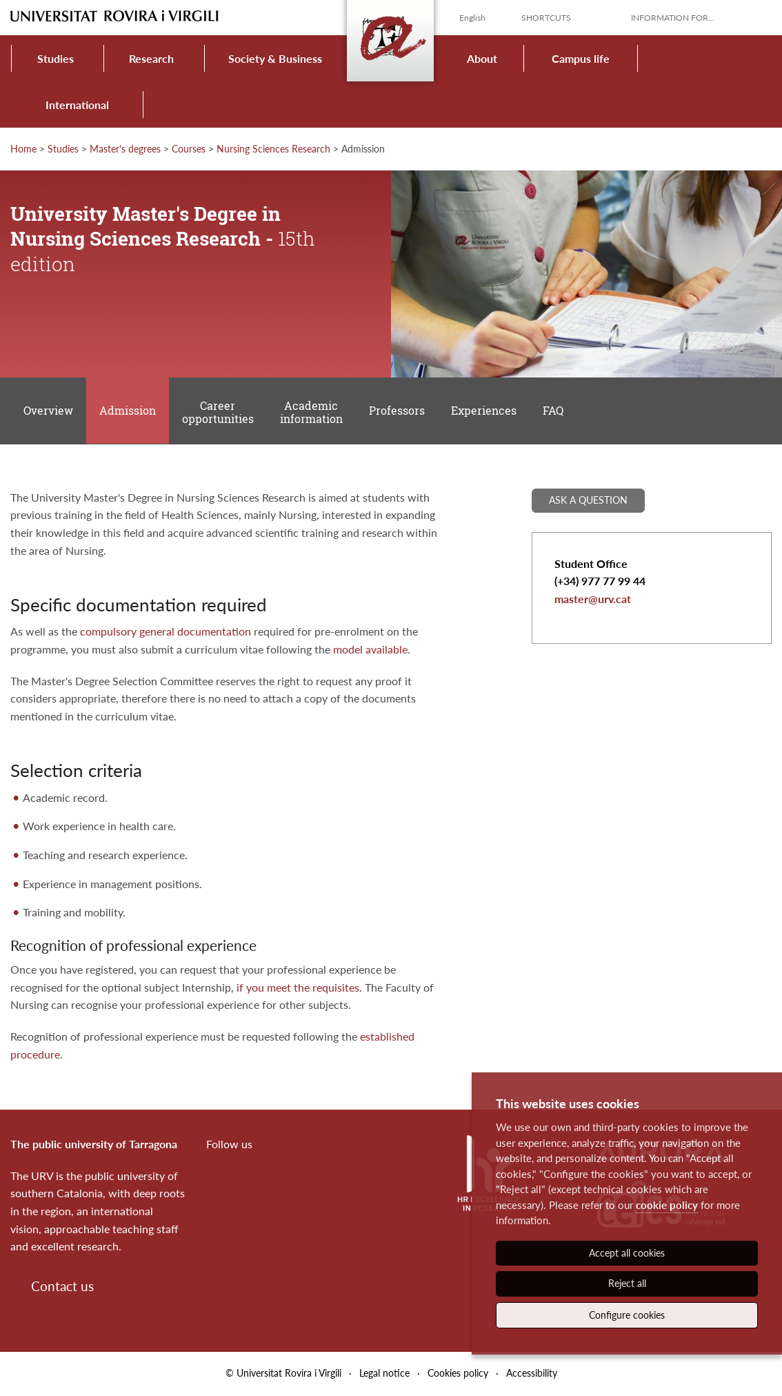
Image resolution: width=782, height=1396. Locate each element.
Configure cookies (627, 1315)
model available (370, 650)
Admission (128, 411)
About (482, 58)
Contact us (62, 1287)
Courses (188, 149)
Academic (312, 412)
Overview (48, 411)
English (472, 17)
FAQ (554, 411)
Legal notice (384, 1374)
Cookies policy (458, 1374)
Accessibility (531, 1374)
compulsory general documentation (165, 633)
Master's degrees (125, 149)
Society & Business (275, 58)
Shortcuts (546, 17)
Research (151, 58)
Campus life (581, 58)
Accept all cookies (627, 1253)
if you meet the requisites (298, 988)
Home (23, 149)
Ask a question (588, 501)
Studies (55, 58)
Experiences (485, 411)
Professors (398, 411)
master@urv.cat (592, 600)
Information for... (672, 17)
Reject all (627, 1283)
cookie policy (667, 1205)
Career (218, 412)
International (77, 104)
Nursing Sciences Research (273, 149)
